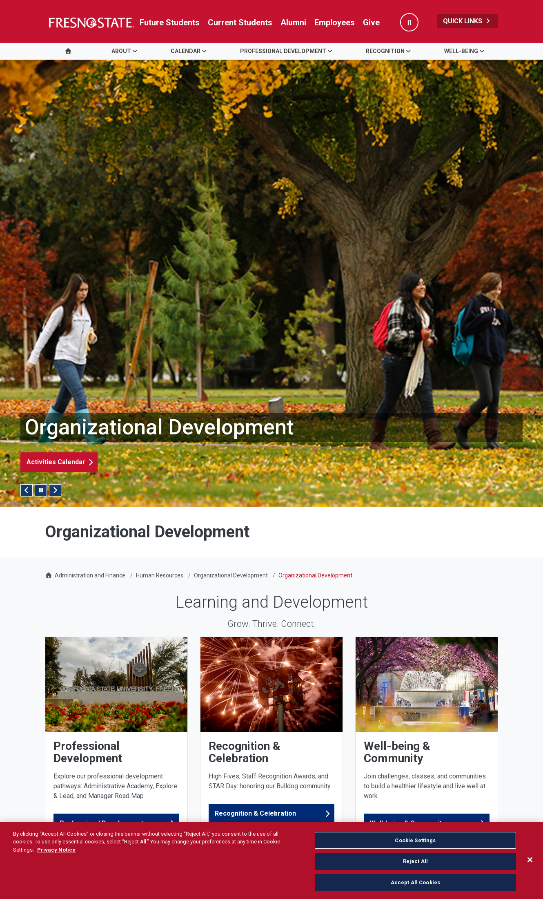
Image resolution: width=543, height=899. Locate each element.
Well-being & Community (407, 823)
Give (371, 22)
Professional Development (283, 51)
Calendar (185, 51)
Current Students (240, 22)
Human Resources (159, 575)
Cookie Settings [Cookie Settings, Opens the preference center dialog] (415, 845)
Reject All (415, 866)
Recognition (385, 51)
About (121, 51)
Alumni (293, 22)
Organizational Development (231, 575)
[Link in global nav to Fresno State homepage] (91, 22)
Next (55, 490)
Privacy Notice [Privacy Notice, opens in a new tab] (56, 854)
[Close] (530, 864)
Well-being (461, 51)
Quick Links (467, 21)
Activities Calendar (56, 462)
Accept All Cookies (415, 887)
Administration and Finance (90, 575)
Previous (26, 490)
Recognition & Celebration (255, 813)
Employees (334, 22)
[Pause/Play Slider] (41, 490)
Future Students (170, 22)
